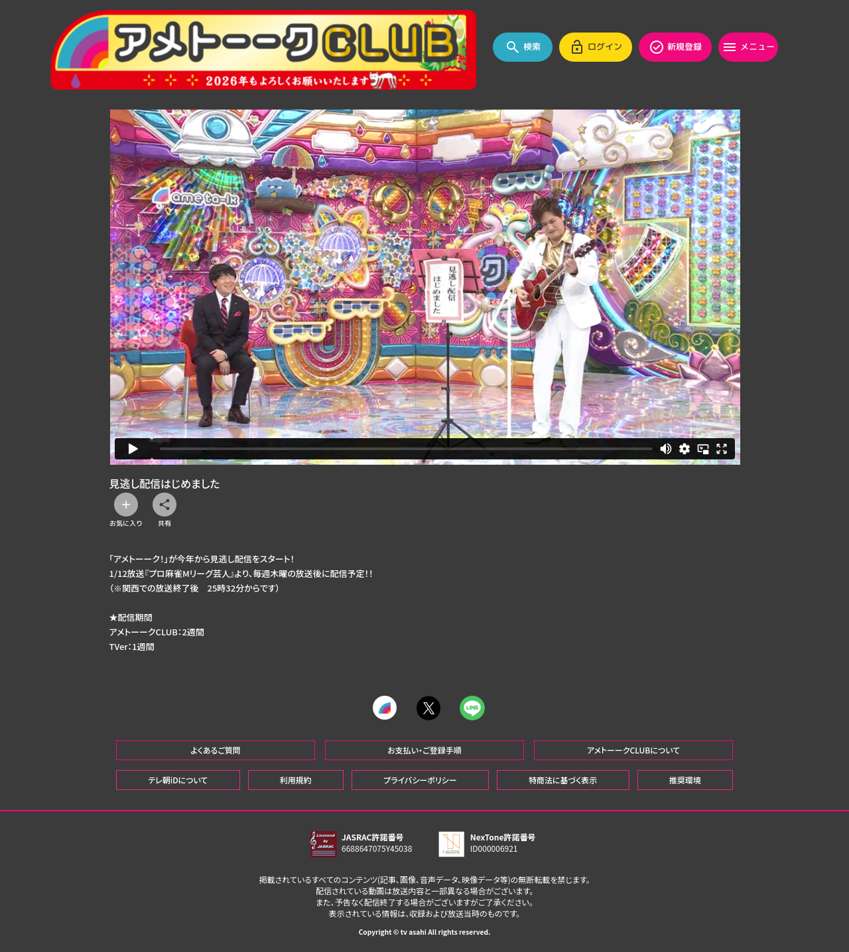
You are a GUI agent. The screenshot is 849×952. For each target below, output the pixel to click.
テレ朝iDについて (178, 779)
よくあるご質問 (215, 749)
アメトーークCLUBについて (633, 749)
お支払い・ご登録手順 (424, 749)
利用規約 (296, 779)
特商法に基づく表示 (563, 779)
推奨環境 (685, 779)
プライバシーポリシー (419, 779)
